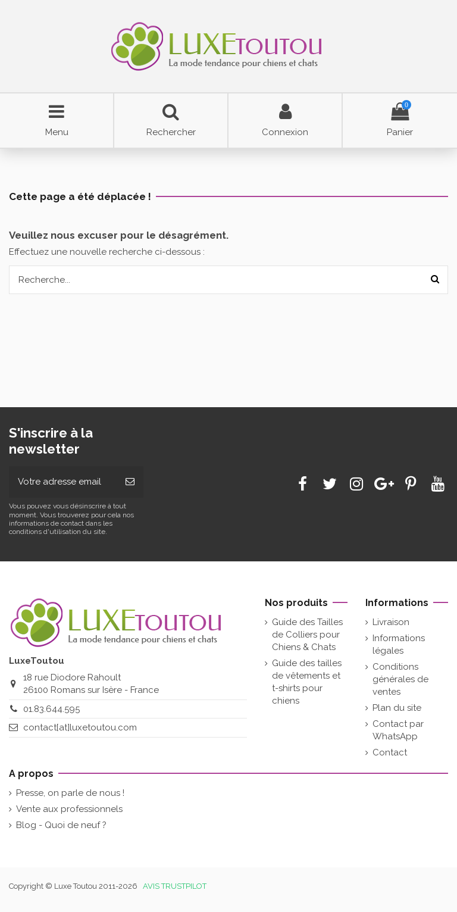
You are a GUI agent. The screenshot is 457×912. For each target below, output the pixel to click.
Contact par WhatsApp (398, 730)
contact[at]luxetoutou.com (80, 727)
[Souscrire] (130, 482)
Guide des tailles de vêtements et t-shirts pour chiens (307, 682)
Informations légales (399, 644)
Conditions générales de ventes (400, 679)
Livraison (391, 622)
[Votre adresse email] (63, 482)
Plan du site (397, 707)
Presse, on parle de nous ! (70, 793)
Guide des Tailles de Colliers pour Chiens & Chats (307, 634)
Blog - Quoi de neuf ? (61, 825)
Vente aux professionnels (69, 809)
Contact (390, 752)
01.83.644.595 (51, 709)
